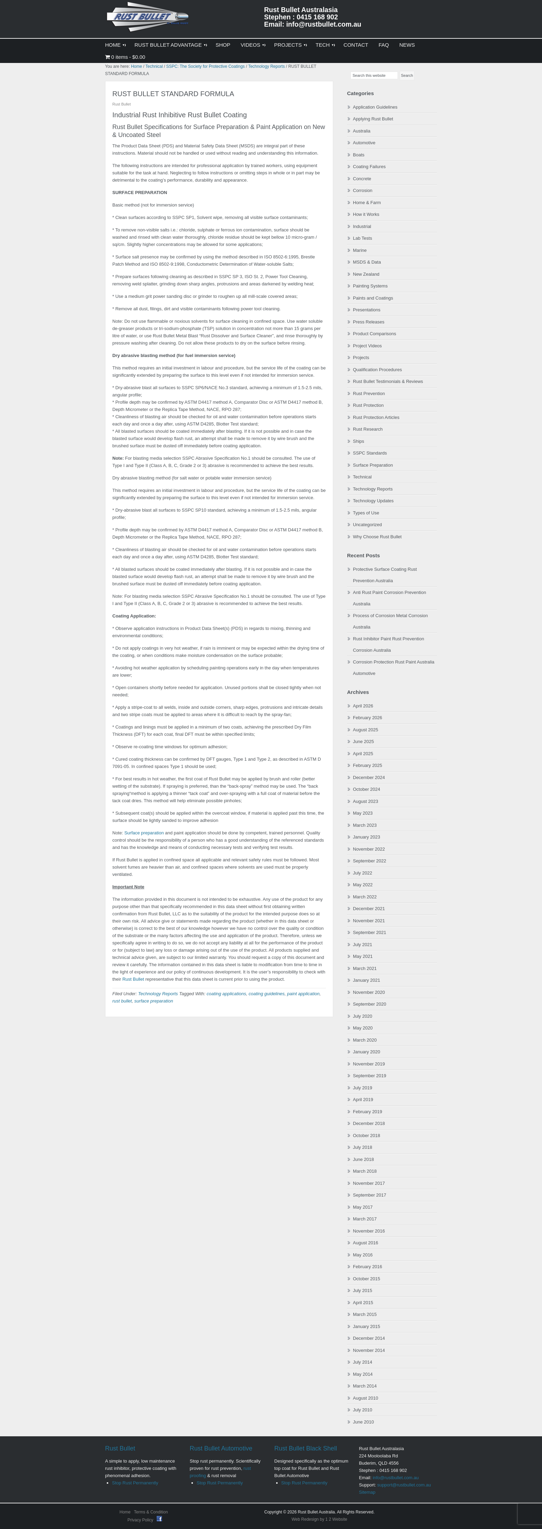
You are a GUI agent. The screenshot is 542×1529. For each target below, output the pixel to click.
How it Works (366, 214)
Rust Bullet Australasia (148, 19)
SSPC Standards (370, 453)
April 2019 (363, 1099)
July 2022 (362, 873)
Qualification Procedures (377, 369)
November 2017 (369, 1183)
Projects (361, 357)
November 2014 (369, 1350)
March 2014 (365, 1386)
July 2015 (362, 1290)
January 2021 (366, 980)
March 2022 (365, 896)
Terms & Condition (151, 1512)
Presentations (367, 309)
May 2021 (363, 956)
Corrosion (362, 190)
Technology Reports (158, 993)
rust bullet (122, 1001)
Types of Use (366, 512)
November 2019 (369, 1063)
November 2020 (369, 992)
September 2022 (369, 860)
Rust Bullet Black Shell (305, 1448)
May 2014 (363, 1374)
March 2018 (365, 1171)
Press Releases (368, 321)
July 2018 (362, 1147)
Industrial (362, 226)
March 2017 (365, 1218)
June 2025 (363, 741)
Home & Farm (367, 202)
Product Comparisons (374, 333)
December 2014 (369, 1338)
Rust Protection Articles (376, 417)
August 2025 (365, 729)
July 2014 (362, 1362)
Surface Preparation (373, 465)
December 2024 (369, 777)
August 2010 (365, 1398)
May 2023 (363, 813)
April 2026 (363, 705)
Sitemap (367, 1492)
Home (125, 1512)
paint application (303, 993)
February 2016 (367, 1266)
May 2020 (363, 1028)
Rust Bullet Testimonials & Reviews (388, 381)
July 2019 (362, 1087)
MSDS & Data (367, 262)
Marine (360, 250)
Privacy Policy (141, 1520)
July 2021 (362, 944)
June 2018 (363, 1159)
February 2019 (367, 1111)
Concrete (362, 178)
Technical (362, 476)
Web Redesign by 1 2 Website (319, 1519)
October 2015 (366, 1278)
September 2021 (369, 932)
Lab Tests (362, 238)
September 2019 (369, 1075)
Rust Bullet (133, 979)
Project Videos (367, 345)
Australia (362, 131)
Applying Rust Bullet (373, 118)
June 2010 (363, 1422)
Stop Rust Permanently (135, 1482)
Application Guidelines (375, 107)
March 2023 (365, 825)
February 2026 (367, 717)
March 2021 (365, 968)
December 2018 (369, 1123)
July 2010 (362, 1409)
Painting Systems (370, 286)
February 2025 (367, 765)
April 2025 (363, 753)
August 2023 (365, 801)
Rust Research (368, 429)
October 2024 (366, 789)
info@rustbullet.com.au (396, 1477)
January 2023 (366, 837)
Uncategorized (367, 524)
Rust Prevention (369, 393)
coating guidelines (266, 993)
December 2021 (369, 908)
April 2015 (363, 1302)
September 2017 (369, 1195)
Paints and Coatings (373, 298)
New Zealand (366, 274)
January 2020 (366, 1051)
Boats (358, 154)
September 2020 (369, 1004)
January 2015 (366, 1326)
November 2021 (369, 920)
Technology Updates (373, 500)
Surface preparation (144, 832)
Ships (358, 441)
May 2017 (363, 1207)
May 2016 (363, 1254)
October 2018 (366, 1135)
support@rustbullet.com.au (404, 1484)
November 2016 (369, 1231)
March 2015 (365, 1314)
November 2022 (369, 849)
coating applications (226, 993)
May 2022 (363, 884)
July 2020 (362, 1016)
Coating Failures (369, 166)
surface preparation (153, 1001)
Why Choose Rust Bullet (377, 536)
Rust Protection (368, 405)
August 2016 (365, 1242)
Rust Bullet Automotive (221, 1448)
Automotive (364, 142)
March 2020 (365, 1040)
